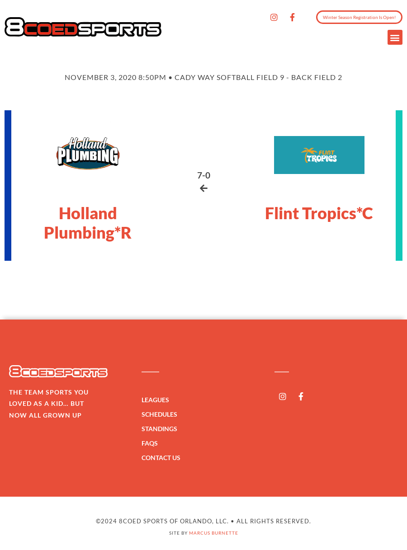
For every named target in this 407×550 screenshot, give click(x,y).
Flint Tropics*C (319, 213)
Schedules (162, 414)
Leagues (158, 399)
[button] (395, 37)
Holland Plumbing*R (88, 222)
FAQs (150, 443)
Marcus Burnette (213, 533)
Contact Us (161, 457)
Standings (162, 428)
